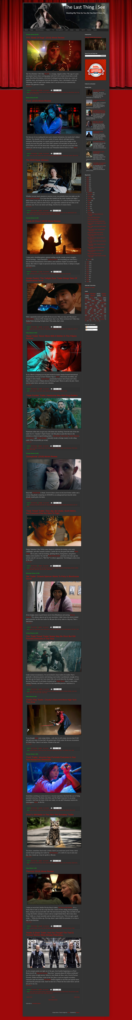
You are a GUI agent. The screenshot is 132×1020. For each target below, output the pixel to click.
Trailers (48, 30)
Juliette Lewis (46, 629)
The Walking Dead (91, 306)
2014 (88, 269)
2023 (88, 183)
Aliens (86, 311)
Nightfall (97, 320)
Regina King (44, 214)
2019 (88, 191)
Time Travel (101, 317)
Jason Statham (38, 993)
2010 (88, 277)
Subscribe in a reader (90, 287)
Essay (96, 319)
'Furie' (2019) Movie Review (38, 101)
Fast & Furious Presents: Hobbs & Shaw (60, 991)
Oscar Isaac (64, 436)
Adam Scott (32, 328)
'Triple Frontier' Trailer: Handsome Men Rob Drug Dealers (52, 395)
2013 (88, 271)
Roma (48, 214)
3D (89, 320)
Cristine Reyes (39, 390)
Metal (56, 273)
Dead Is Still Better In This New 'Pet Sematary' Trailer (50, 814)
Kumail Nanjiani (54, 328)
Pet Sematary (54, 853)
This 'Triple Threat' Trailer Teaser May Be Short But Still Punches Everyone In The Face (51, 637)
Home (26, 30)
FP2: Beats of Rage (59, 92)
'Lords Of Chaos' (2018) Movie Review (43, 221)
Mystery (102, 311)
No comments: (46, 90)
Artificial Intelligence (34, 750)
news (76, 92)
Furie (75, 147)
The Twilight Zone (69, 328)
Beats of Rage (33, 92)
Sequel (99, 306)
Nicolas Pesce (65, 928)
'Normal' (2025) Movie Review (93, 37)
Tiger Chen (37, 569)
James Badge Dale (50, 504)
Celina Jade (38, 567)
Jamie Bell (57, 504)
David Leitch (35, 991)
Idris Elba (32, 993)
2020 (88, 189)
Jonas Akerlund (44, 273)
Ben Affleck (56, 436)
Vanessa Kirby (50, 993)
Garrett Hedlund (51, 448)
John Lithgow (54, 862)
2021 (88, 187)
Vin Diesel (47, 979)
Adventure (101, 308)
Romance (101, 312)
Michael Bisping (67, 567)
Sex (96, 317)
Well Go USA (75, 155)
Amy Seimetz (32, 862)
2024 (88, 181)
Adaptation (103, 302)
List (64, 212)
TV (53, 30)
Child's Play (54, 750)
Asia (34, 155)
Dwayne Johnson (41, 991)
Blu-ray (99, 305)
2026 (88, 177)
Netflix (62, 448)
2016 (88, 265)
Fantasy (98, 309)
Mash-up (93, 320)
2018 (88, 261)
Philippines (62, 390)
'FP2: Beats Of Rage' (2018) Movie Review (45, 38)
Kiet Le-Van (46, 155)
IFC (45, 504)
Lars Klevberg (65, 750)
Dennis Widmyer (39, 862)
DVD (95, 303)
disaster (104, 313)
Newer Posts (29, 997)
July (89, 202)
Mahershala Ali (71, 212)
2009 (88, 279)
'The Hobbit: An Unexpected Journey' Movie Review (99, 164)
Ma (55, 629)
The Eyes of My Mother (65, 907)
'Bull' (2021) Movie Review (99, 141)
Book (105, 306)
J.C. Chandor (57, 448)
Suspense (101, 315)
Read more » (29, 86)
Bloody (93, 316)
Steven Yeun (62, 328)
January (90, 259)
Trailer (74, 328)
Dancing (48, 92)
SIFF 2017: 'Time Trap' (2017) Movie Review (98, 122)
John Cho (42, 328)
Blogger (77, 1012)
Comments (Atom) (36, 1003)
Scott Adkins (31, 569)
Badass (39, 155)
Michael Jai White (74, 567)
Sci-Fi (83, 30)
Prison (102, 316)
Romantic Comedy (89, 317)
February (90, 212)
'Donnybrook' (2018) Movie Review (41, 456)
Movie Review (71, 92)
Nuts (97, 311)
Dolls (58, 750)
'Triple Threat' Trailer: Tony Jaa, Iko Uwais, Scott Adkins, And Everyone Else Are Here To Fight (51, 512)
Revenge (87, 305)
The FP (47, 74)
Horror (77, 30)
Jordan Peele (30, 319)
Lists (66, 30)
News (31, 30)
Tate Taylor (73, 629)
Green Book (60, 212)
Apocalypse (87, 316)
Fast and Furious (42, 973)
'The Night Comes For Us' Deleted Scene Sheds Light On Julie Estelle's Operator (99, 111)
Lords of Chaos (52, 259)
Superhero (101, 303)
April (89, 208)
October (90, 196)
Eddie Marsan (49, 991)
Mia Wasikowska (49, 928)
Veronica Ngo (65, 155)
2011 (88, 275)
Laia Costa (43, 928)
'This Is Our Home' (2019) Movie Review (99, 91)
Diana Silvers (37, 629)
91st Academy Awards (32, 198)
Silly (86, 312)
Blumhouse (32, 629)
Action (71, 30)
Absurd (98, 313)
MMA (86, 320)
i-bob (68, 1012)
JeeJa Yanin (48, 567)
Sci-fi (104, 296)
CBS (36, 328)
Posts (88, 327)
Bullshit (89, 315)
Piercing (69, 928)
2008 (88, 281)
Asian (36, 155)
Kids (98, 316)
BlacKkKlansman (49, 212)
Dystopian (52, 92)
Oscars (34, 214)
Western (87, 309)
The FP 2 (37, 93)
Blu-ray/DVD (59, 30)
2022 (88, 185)
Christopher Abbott (33, 928)
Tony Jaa (41, 569)
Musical (92, 313)
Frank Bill (37, 504)
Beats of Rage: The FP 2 (41, 92)
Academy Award (33, 212)
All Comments (89, 329)
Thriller (73, 928)
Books (95, 30)
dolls (36, 738)
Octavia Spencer (67, 629)
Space (86, 313)
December (90, 192)
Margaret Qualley (63, 504)
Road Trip (87, 319)
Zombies (90, 303)
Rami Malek (38, 214)
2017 (88, 263)
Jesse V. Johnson (55, 567)
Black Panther (43, 212)
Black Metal (32, 273)
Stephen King (74, 862)
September (90, 198)
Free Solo (56, 212)
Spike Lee (52, 214)
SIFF (86, 299)
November (90, 194)
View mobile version (52, 999)
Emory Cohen (38, 273)
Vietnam (70, 155)
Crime (46, 448)
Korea (93, 305)
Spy (103, 309)
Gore (95, 315)
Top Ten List (93, 312)
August (89, 200)
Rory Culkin (68, 273)
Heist (92, 319)
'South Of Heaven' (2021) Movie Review (98, 152)
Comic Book (93, 302)
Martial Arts (51, 155)
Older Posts (76, 997)
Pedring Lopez (56, 390)
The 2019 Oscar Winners (37, 160)
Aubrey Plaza (41, 750)
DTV (105, 305)
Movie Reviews (40, 30)
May (89, 206)
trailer (54, 556)
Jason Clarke (48, 862)
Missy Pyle (59, 629)
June (89, 204)
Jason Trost (65, 92)
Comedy (100, 297)
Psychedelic (102, 319)
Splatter (92, 311)
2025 (88, 179)
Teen (92, 309)
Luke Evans (52, 629)
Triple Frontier (32, 449)
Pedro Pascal (30, 438)
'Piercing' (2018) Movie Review (40, 871)
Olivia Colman (29, 214)
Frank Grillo (42, 504)
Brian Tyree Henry (47, 750)
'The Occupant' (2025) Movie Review (98, 132)
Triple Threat (45, 379)
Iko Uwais (44, 567)
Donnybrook (36, 493)
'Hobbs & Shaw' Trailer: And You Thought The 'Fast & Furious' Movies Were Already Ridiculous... (50, 934)
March (89, 210)
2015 (88, 267)
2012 (88, 273)
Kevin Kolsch (60, 862)
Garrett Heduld (41, 438)
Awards (38, 212)
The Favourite (57, 214)
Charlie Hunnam (74, 436)
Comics (89, 30)
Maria (44, 390)
